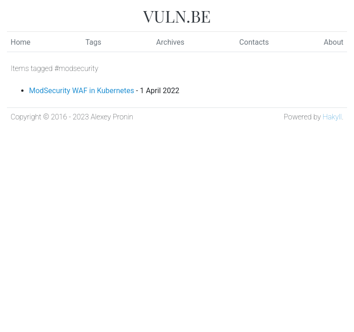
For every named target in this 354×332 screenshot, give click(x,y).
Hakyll (332, 117)
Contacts (254, 42)
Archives (170, 42)
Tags (93, 42)
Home (20, 42)
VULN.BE (177, 16)
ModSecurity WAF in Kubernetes (81, 90)
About (333, 42)
